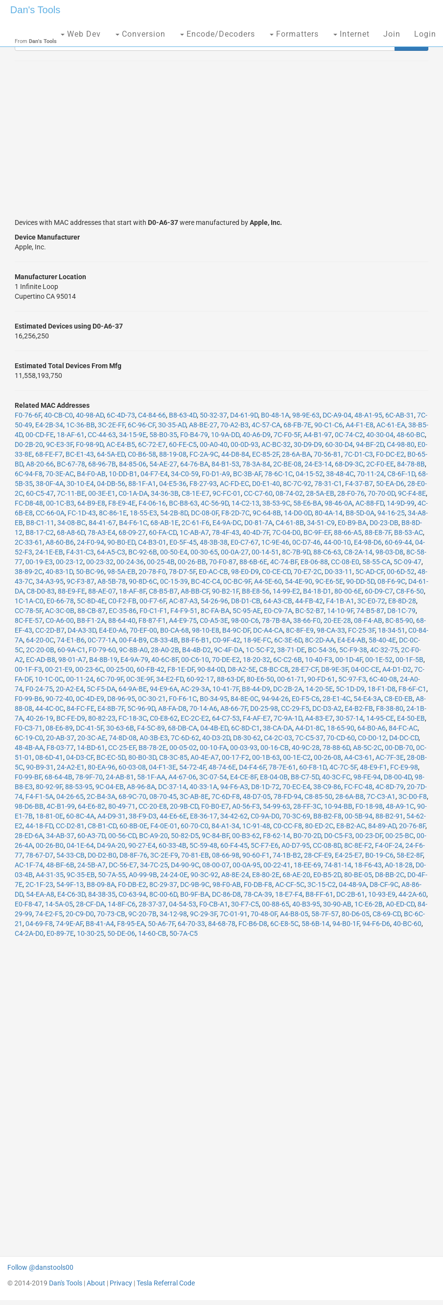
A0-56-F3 (246, 806)
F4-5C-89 (151, 728)
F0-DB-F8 (258, 884)
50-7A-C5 (183, 933)
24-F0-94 (90, 542)
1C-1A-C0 (29, 601)
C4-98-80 (401, 444)
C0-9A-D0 (265, 816)
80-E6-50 (260, 679)
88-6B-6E (253, 562)
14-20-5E (319, 689)
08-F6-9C (391, 581)
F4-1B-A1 (340, 601)
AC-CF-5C (289, 884)
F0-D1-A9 (216, 474)
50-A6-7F (161, 924)
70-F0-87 (222, 562)
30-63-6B (120, 728)
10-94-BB (338, 806)
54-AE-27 (163, 464)
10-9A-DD (225, 435)
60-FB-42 (150, 669)
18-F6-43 (368, 865)
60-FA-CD (163, 532)
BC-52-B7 (309, 611)
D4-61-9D (244, 415)
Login (425, 34)
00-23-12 (69, 562)
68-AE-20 (296, 875)
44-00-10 (337, 542)
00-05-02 (183, 748)
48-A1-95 (368, 415)
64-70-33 (191, 924)
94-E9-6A (164, 689)
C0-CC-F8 (287, 826)
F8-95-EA (131, 924)
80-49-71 (122, 806)
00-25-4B (161, 562)
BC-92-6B (142, 552)
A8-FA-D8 (172, 708)
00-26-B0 (50, 845)
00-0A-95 (246, 865)
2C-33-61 (29, 542)
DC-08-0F (204, 513)
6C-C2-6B (287, 660)
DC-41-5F (89, 728)
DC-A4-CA (268, 630)
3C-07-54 (213, 777)
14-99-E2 (286, 591)
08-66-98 (225, 855)
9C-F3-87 (80, 581)
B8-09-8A (101, 884)
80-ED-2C (319, 826)
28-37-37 (152, 904)
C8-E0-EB (398, 699)
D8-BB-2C (389, 875)
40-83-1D (59, 571)
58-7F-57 (325, 914)
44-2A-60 (412, 894)
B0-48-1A (275, 415)
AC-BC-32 (276, 444)
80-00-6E (348, 591)
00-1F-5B (409, 660)
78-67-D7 (39, 855)
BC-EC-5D (110, 757)
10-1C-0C (49, 679)
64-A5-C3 (111, 552)
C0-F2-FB (122, 601)
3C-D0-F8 (412, 796)
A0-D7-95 (295, 845)
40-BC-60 (407, 924)
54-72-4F (192, 767)
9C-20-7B (142, 914)
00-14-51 (265, 552)
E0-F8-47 (28, 904)
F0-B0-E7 (215, 806)
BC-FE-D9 (70, 718)
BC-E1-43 (80, 454)
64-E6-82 (91, 806)
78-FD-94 (288, 796)
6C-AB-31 (399, 415)
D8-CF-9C (384, 884)
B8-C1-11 (40, 523)
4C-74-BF (284, 562)
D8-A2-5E (242, 669)
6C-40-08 (383, 679)
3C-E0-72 (371, 601)
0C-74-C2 (349, 435)
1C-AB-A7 (194, 532)
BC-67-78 (71, 464)
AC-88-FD (369, 503)
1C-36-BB (80, 425)
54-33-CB (70, 855)
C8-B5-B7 (163, 591)
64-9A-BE (132, 689)
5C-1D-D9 (350, 689)
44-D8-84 (235, 454)
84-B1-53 (225, 464)
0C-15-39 (174, 581)
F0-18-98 (369, 806)
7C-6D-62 (185, 738)
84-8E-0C (244, 699)
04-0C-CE (365, 669)
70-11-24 (370, 474)
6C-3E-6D (288, 640)
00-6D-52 (401, 571)
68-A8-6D (71, 532)
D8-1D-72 (265, 787)
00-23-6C (89, 669)
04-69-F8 (39, 924)
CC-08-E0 (345, 562)
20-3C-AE (91, 738)
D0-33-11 (338, 571)
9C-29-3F (203, 914)
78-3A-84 (256, 464)
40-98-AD (90, 415)
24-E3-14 (318, 464)
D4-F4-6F (252, 767)
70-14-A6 (203, 708)
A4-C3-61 (358, 757)
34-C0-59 (185, 474)
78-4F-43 (225, 532)
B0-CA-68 (174, 630)
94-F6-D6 (376, 924)
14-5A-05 (59, 904)
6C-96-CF (141, 425)
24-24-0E (173, 875)
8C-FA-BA (215, 611)
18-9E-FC (257, 640)
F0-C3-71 (29, 728)
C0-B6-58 (142, 454)
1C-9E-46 (275, 542)
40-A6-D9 (256, 435)
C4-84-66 (152, 415)
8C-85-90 (399, 620)
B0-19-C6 (379, 855)
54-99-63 (276, 806)
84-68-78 (221, 924)
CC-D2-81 (70, 826)
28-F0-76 (351, 493)
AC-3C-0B (59, 611)
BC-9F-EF (317, 532)
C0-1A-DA (133, 493)
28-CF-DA (90, 904)
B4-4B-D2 (196, 650)
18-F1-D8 (382, 689)
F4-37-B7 (359, 483)
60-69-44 (398, 542)
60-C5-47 (40, 493)
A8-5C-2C (367, 748)
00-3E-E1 (102, 493)
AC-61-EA (390, 425)
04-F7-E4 (154, 474)
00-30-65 (204, 552)
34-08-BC (71, 523)
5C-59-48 (203, 845)
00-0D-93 (244, 444)
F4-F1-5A (39, 796)
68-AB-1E (164, 523)
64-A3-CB (277, 601)
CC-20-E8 (153, 806)
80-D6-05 (356, 914)
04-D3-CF (79, 757)
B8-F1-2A (91, 620)
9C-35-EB (81, 875)
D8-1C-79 (401, 611)
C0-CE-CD (276, 571)
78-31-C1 (328, 483)
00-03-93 (243, 748)
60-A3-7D (91, 836)
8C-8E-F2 (358, 845)
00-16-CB (274, 748)
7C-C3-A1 (381, 796)
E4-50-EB (411, 718)
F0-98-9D (89, 444)
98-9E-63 (306, 415)
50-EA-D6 (390, 483)
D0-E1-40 (266, 483)
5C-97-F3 (352, 679)
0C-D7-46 (306, 542)
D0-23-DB (384, 523)
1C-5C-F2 (260, 650)
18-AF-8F (132, 591)
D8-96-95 (121, 699)
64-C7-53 (226, 718)
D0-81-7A (258, 523)
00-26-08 (327, 757)
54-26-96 (214, 601)
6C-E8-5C (284, 924)
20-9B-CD (184, 806)
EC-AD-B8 (40, 660)
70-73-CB (111, 914)
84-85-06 (132, 464)
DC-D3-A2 (327, 708)
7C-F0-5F (287, 435)
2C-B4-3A (101, 796)
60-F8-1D (312, 767)
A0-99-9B (143, 875)
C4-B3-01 (152, 542)
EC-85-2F (265, 454)
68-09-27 (132, 532)
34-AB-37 (60, 836)
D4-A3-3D (82, 630)
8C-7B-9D (296, 552)
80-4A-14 (329, 513)
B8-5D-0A (360, 513)
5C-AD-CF (369, 571)
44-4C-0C (49, 708)
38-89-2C (29, 571)
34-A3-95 (50, 581)
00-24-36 (130, 562)
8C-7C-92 (297, 483)
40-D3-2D (216, 738)
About (96, 1283)
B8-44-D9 (256, 689)
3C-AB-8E (194, 796)
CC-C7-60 (258, 493)
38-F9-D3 (143, 816)
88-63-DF (230, 679)
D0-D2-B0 (102, 855)
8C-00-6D (163, 894)
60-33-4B (173, 845)
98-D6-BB (29, 806)
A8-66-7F (233, 708)
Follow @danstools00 (40, 1267)
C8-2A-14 (358, 552)
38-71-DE (291, 650)
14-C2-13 (245, 503)
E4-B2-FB (359, 708)
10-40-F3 (318, 660)
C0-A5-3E (214, 620)
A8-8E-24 (235, 875)
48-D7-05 (257, 796)
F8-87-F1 (152, 620)
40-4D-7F (255, 532)
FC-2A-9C (203, 454)
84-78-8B (411, 464)
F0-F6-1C (183, 699)
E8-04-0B (274, 777)
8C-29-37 (163, 884)
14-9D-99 (401, 503)
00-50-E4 (173, 552)
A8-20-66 (40, 464)
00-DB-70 (399, 748)
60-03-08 (132, 767)
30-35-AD (172, 425)
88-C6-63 (327, 552)
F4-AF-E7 (257, 718)
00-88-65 (275, 904)
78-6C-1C (278, 474)
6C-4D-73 (121, 415)
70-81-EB (195, 855)
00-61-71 (290, 679)
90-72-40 (59, 699)
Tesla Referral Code (166, 1283)
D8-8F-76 (133, 855)
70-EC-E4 (296, 787)
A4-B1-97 (317, 435)
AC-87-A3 (183, 601)
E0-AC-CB (213, 571)
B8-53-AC (408, 532)
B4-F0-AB (91, 474)
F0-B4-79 (194, 435)
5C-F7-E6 (265, 845)
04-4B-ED (214, 728)
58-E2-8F (409, 855)
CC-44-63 (102, 435)
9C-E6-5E (329, 581)
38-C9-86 (327, 787)
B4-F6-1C (133, 523)
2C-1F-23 (39, 884)
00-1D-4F (348, 660)
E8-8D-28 (402, 601)
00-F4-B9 (133, 640)
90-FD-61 (321, 679)
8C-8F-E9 (300, 630)
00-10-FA (213, 748)
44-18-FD (39, 826)
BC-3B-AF (247, 474)
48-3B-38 (214, 542)
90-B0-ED (121, 542)
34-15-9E (132, 435)
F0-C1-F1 (153, 611)
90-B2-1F (225, 591)
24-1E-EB (49, 552)
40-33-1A (203, 787)
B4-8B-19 (103, 660)
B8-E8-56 (256, 591)
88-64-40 (122, 620)
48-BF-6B (60, 865)
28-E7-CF (304, 669)
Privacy (121, 1283)
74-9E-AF (69, 924)
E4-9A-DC (226, 523)
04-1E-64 (80, 845)
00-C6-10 (195, 660)
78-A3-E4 (102, 532)
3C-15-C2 (321, 884)
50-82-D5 (185, 836)
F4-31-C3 (80, 552)
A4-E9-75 (183, 620)
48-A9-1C (400, 806)
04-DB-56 (111, 483)
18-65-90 (340, 728)
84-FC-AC (403, 728)
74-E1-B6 (71, 640)
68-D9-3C (349, 464)
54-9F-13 (70, 884)
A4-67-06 (182, 777)
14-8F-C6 (122, 904)
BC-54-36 (322, 650)
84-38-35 (102, 894)
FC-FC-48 (358, 787)
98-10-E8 (205, 630)
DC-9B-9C (195, 884)
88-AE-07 (102, 591)
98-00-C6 (245, 620)
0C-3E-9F (139, 679)
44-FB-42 (309, 601)
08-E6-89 (59, 728)
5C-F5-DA (101, 689)
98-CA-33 (331, 630)
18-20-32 (256, 660)
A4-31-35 (50, 875)
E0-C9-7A (278, 611)
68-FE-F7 (49, 454)
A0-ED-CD (400, 904)
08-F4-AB (368, 620)
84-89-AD (382, 826)
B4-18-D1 (317, 591)
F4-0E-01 (164, 826)
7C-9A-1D (288, 718)
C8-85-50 (318, 796)
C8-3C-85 (173, 757)
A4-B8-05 (294, 914)
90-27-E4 (142, 845)
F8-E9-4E (122, 503)
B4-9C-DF (236, 630)
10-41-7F (225, 689)
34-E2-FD (170, 679)
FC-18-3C (132, 718)
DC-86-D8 (226, 894)
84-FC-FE (80, 708)
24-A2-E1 (71, 767)
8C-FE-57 (29, 620)
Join (391, 34)
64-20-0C (40, 640)
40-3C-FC (336, 777)
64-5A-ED (111, 454)
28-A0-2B (165, 650)
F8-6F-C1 (412, 689)
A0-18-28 (399, 865)
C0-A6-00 (60, 620)
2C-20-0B (40, 650)
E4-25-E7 (348, 855)
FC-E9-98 (404, 767)
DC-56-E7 (123, 865)
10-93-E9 (382, 894)
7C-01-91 (234, 914)
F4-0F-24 (388, 845)
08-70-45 (163, 796)
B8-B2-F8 (327, 816)
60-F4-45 (234, 845)
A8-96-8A (141, 787)
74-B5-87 (370, 611)
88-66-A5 (348, 532)
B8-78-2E (152, 748)
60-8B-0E (133, 826)
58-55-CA (376, 562)
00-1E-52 (379, 660)
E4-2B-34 (49, 425)
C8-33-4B (164, 640)
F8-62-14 (276, 836)
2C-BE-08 (287, 464)
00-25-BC (399, 836)
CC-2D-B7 (50, 630)
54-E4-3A (367, 699)
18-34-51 (391, 630)
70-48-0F (264, 914)
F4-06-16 (152, 503)
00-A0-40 (214, 444)
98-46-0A (338, 503)
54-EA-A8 (40, 894)
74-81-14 (337, 865)
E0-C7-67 (244, 542)
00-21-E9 (58, 669)
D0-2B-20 (29, 444)
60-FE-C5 (183, 444)
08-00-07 (216, 865)
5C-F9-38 (353, 650)
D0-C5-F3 (338, 836)
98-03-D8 (389, 552)
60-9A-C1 (71, 650)
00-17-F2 (235, 757)
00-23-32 (100, 562)
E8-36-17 (203, 816)
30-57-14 (349, 718)
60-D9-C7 (379, 591)
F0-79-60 (102, 650)
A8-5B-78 (111, 581)
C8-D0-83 (40, 591)
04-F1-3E (162, 767)
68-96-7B (102, 464)
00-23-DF (368, 836)
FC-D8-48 (29, 503)
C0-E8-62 (164, 718)
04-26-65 (70, 796)
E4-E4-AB (351, 640)
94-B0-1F (345, 924)
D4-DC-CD (404, 738)
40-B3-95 (306, 904)
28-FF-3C (307, 806)
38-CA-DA (277, 728)
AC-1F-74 (29, 865)
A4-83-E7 (319, 718)
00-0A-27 (235, 552)
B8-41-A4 (100, 924)
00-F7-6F (153, 601)
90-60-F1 (256, 855)
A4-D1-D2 (396, 669)
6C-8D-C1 (245, 728)
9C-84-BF (215, 836)
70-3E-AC (60, 474)
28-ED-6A (29, 836)
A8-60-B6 (60, 542)
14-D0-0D (298, 513)
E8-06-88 (314, 562)
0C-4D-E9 (90, 699)
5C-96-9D (141, 708)
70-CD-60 (340, 738)
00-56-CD (122, 836)
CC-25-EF (122, 748)
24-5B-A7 (91, 865)
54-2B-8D (174, 513)
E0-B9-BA (352, 523)
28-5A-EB (320, 493)
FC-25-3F (361, 630)
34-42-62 (234, 816)
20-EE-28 (337, 620)
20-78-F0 (152, 571)
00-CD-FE (39, 435)
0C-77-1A (102, 640)
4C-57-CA (266, 425)
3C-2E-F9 (164, 855)
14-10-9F (340, 611)
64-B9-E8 (91, 503)
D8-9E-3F (334, 669)
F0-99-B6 (29, 699)
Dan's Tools (35, 9)
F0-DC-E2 (390, 454)
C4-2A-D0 (29, 933)
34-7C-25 (154, 865)
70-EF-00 (143, 630)
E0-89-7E (60, 933)
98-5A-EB (121, 571)
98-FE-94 (367, 777)
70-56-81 (327, 454)
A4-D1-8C (309, 728)
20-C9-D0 (80, 914)
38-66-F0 (307, 620)
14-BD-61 (91, 748)
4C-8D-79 (389, 787)
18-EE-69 (307, 865)
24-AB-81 (120, 777)
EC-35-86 (123, 611)
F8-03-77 (60, 748)
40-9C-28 (306, 748)
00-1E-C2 (297, 757)
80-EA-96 (102, 767)
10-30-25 (90, 933)
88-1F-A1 (142, 483)
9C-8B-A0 (133, 650)
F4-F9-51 (184, 611)
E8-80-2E (266, 875)
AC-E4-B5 (120, 444)
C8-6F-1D (401, 474)
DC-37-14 (172, 787)
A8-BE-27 (203, 425)
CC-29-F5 (295, 708)
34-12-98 (173, 914)
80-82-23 (102, 718)
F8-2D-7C (235, 513)
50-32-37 (213, 415)
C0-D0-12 (372, 738)
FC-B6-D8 (252, 924)
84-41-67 (102, 523)
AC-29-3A (195, 689)
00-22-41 (277, 865)
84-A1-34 (225, 826)
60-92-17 (200, 679)
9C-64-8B (267, 513)
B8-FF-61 (319, 894)
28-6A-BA (296, 454)
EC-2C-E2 (195, 718)
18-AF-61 (71, 435)
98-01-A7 (72, 660)
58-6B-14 (315, 924)
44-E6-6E (173, 816)
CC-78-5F (28, 611)
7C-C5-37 (309, 738)
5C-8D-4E (91, 601)
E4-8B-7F (110, 708)
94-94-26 (275, 699)
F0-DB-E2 (132, 884)
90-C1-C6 (328, 425)
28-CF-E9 (318, 855)
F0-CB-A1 (213, 904)
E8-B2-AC (350, 826)
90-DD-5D (360, 581)
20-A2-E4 (70, 689)
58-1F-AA (151, 777)
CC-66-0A (50, 513)
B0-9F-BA (194, 894)
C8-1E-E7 (196, 493)
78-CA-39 (258, 894)
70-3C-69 (296, 816)
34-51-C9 (321, 523)
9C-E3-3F (59, 444)
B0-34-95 (214, 699)
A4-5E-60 (268, 581)
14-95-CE (380, 718)
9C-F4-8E (412, 493)
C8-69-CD (387, 914)
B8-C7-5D (305, 777)
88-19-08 (173, 454)
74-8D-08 (123, 738)
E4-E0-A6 (113, 630)
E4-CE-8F (243, 777)
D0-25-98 (264, 708)
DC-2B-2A (288, 689)
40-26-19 (39, 718)
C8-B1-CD (102, 826)
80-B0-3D (142, 757)
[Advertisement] (221, 139)
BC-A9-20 (153, 836)
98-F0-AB (226, 884)
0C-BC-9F (237, 581)
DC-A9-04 (337, 415)
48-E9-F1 (373, 767)
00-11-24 (79, 679)
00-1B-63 (266, 757)
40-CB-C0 (58, 415)
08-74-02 (289, 493)
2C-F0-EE (380, 464)
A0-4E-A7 (204, 757)
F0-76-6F (28, 415)
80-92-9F (49, 787)
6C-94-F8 (29, 474)
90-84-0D (211, 669)
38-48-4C (340, 474)
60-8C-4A (80, 816)
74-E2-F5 (49, 914)
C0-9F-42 (226, 640)
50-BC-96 (90, 571)
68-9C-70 (132, 796)
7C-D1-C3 (358, 454)
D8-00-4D (398, 777)
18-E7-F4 (289, 894)
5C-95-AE (247, 611)
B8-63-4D (183, 415)
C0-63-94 (132, 894)
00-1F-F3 (28, 669)
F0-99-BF (28, 777)
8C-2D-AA (319, 640)
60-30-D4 (339, 444)
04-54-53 (182, 904)
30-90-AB (337, 904)
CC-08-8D (327, 845)
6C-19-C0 (29, 738)
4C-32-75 (384, 650)
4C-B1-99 (61, 806)
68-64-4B (58, 777)
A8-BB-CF (195, 591)
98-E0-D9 (245, 571)
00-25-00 (120, 669)
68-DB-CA (182, 728)
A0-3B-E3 (154, 738)
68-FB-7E (297, 425)
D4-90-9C (185, 865)
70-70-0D (381, 493)
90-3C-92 (204, 875)
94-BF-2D (370, 444)
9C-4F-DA (228, 650)
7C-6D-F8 (225, 796)
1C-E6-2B (368, 904)
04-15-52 (309, 474)
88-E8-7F (378, 532)
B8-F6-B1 (195, 640)
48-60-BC (410, 435)
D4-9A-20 (111, 845)
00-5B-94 (359, 816)
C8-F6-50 (410, 591)
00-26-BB (192, 562)
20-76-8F (412, 826)
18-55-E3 (143, 513)
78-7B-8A (276, 620)
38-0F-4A (50, 483)
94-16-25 (391, 513)
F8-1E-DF (180, 669)
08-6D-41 (49, 757)
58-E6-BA (307, 503)
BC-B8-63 (183, 503)
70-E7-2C (308, 571)
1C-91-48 (256, 826)
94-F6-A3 (234, 787)
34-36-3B (165, 493)
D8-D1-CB (245, 601)
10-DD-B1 (123, 474)
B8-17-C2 (39, 532)
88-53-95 (79, 787)
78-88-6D (336, 748)
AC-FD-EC (234, 483)
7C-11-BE (71, 493)
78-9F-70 (89, 777)
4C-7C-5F (343, 767)
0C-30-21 (152, 699)
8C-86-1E (113, 513)
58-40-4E (382, 640)
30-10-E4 (80, 483)
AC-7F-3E (389, 757)
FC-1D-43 (82, 513)
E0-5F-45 (183, 542)
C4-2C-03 (278, 738)
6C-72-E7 (152, 444)
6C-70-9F (109, 679)
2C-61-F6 (196, 523)
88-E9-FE (71, 591)
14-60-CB (152, 933)
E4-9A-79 (134, 660)
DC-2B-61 (350, 894)
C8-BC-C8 (273, 669)
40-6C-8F (164, 660)
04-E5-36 (173, 483)
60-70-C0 (195, 826)
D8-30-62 (247, 738)
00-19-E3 (39, 562)
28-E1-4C (336, 699)
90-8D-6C (143, 581)
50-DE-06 (121, 933)
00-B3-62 (246, 836)
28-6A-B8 (349, 796)
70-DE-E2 (226, 660)
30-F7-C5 (245, 904)
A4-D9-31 (111, 816)
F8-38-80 (389, 708)
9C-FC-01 (226, 493)
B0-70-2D (307, 836)
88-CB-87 (91, 611)
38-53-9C (276, 503)
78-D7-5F (182, 571)
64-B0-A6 (371, 728)
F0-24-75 (39, 689)
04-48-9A (353, 884)
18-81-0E (49, 816)
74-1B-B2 (287, 855)
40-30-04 (380, 435)
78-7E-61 (282, 767)
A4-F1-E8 (359, 425)
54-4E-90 (298, 581)
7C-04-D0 (286, 532)
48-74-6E (222, 767)
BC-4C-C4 (205, 581)
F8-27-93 (203, 483)
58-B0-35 (163, 435)
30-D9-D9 (308, 444)
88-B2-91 (389, 816)
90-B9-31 (40, 767)
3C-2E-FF (111, 425)
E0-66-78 (60, 601)
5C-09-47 (407, 562)
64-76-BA (194, 464)
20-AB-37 (60, 738)
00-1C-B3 (60, 503)
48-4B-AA (29, 748)
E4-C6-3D (71, 894)
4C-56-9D (215, 503)
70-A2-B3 (234, 425)
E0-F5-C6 (306, 699)
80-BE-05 (358, 875)
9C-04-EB (109, 787)
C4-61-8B (290, 523)
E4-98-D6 (368, 542)
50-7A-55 (112, 875)
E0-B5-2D (327, 875)
